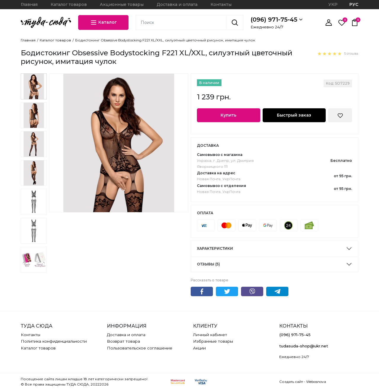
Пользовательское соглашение (139, 348)
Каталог (103, 22)
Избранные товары (213, 341)
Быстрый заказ (294, 115)
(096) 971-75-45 (276, 19)
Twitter (227, 291)
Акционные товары (122, 4)
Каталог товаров (69, 4)
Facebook (202, 291)
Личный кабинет (210, 334)
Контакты (221, 4)
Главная (29, 4)
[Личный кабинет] (328, 22)
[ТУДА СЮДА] (46, 22)
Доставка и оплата (177, 4)
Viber (252, 291)
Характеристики (215, 248)
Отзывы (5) (208, 264)
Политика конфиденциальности (54, 341)
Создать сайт (291, 381)
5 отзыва (351, 53)
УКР (333, 4)
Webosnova (316, 381)
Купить (228, 115)
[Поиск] (234, 22)
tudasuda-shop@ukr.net (303, 346)
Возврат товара (123, 341)
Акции (199, 348)
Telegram (277, 291)
